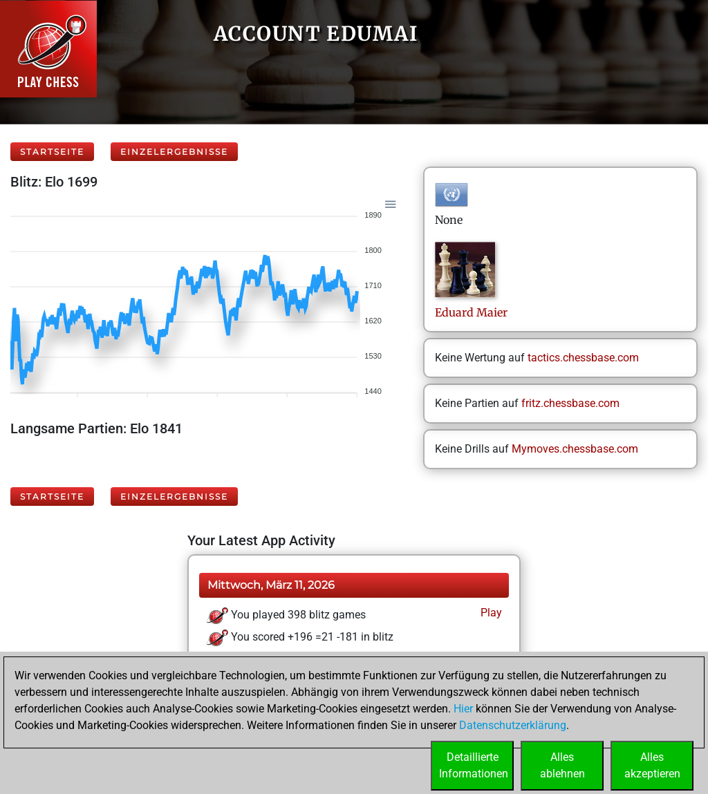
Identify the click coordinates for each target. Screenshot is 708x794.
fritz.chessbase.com (570, 403)
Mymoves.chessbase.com (575, 448)
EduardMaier (471, 312)
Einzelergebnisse (174, 151)
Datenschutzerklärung (512, 725)
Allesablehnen (562, 765)
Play (490, 612)
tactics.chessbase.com (583, 357)
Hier (463, 708)
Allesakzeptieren (652, 765)
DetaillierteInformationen (473, 765)
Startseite (52, 151)
